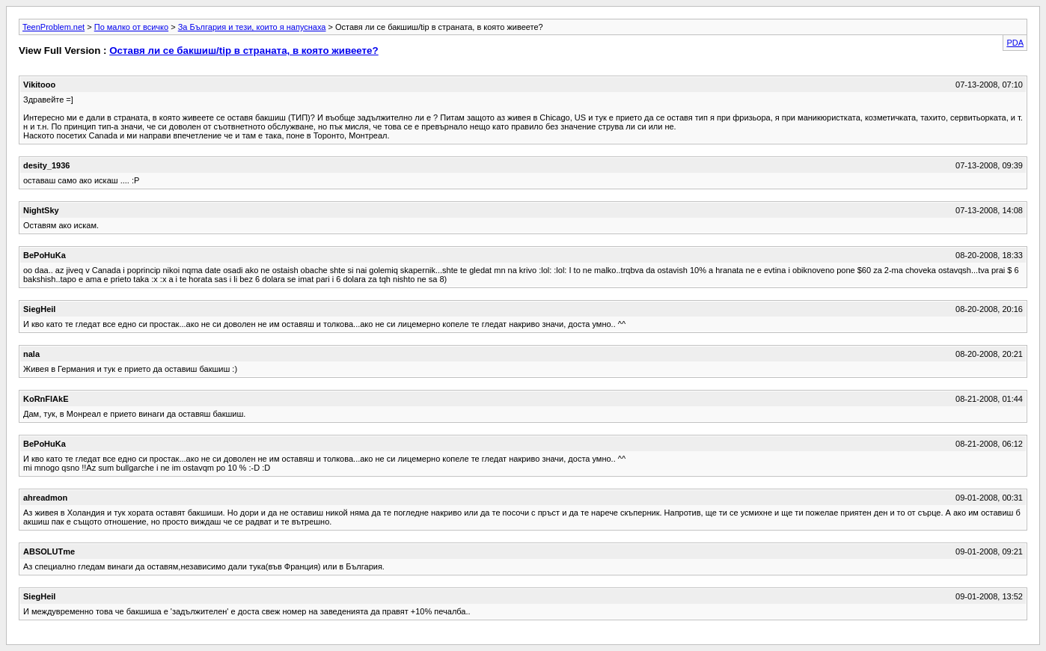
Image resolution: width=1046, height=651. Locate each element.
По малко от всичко (131, 26)
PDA (1015, 42)
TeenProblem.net (53, 26)
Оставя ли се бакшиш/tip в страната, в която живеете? (243, 50)
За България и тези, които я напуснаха (252, 26)
